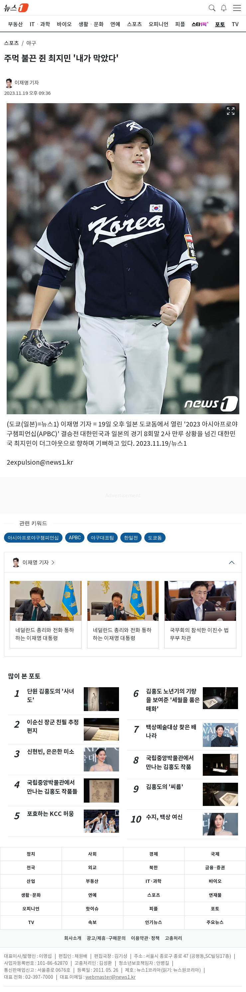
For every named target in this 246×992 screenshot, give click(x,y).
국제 (215, 854)
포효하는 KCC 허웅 (50, 814)
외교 (92, 868)
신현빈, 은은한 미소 (50, 752)
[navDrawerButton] (237, 7)
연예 (92, 895)
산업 (31, 881)
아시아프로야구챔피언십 (33, 537)
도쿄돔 (155, 537)
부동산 (92, 881)
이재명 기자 (27, 83)
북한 (153, 868)
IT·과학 (154, 881)
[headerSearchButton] (212, 7)
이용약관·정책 (145, 938)
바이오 (215, 881)
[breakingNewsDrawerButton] (223, 7)
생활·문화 (31, 895)
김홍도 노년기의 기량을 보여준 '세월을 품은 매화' (173, 700)
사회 (92, 854)
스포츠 (153, 895)
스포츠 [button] (11, 43)
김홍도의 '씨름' (164, 787)
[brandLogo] (16, 7)
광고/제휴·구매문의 (106, 938)
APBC (75, 537)
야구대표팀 (102, 537)
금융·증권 (215, 868)
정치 (31, 854)
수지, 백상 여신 (164, 817)
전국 (31, 868)
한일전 (131, 537)
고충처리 (173, 938)
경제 (153, 854)
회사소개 (72, 938)
